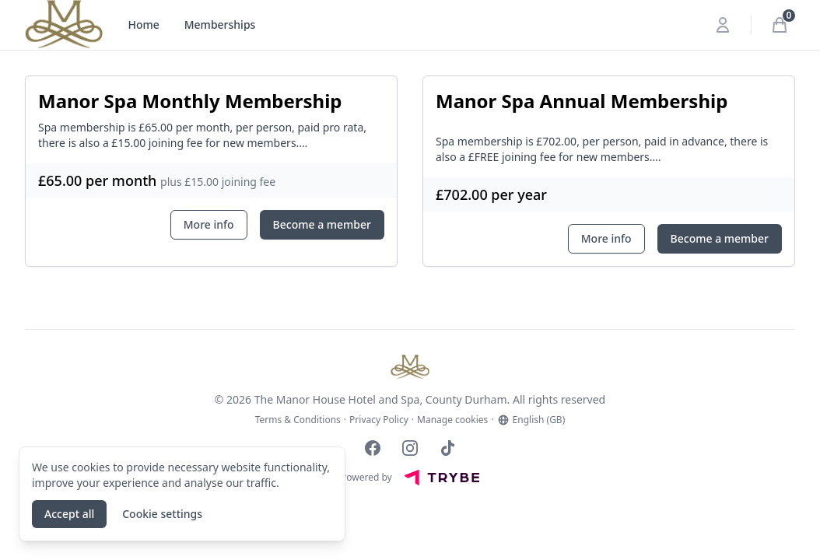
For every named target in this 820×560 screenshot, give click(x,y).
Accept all (69, 513)
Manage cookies (452, 420)
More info (209, 224)
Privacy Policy (378, 420)
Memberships (220, 24)
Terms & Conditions (298, 420)
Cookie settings (162, 513)
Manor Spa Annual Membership (581, 101)
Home (143, 24)
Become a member (322, 224)
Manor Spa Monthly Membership (190, 101)
